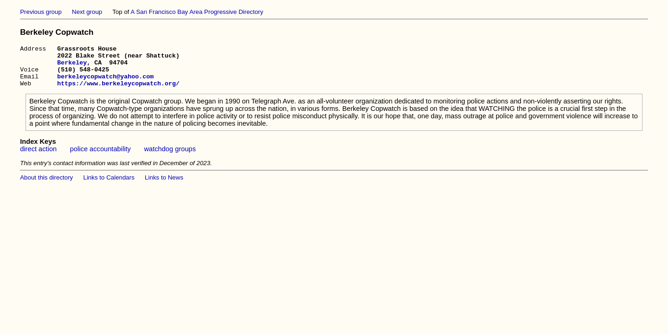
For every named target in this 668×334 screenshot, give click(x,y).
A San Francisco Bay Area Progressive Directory (197, 11)
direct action (38, 157)
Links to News (164, 185)
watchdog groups (170, 157)
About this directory (46, 185)
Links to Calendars (109, 185)
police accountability (100, 157)
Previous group (41, 11)
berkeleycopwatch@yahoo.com (105, 83)
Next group (87, 11)
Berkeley (72, 66)
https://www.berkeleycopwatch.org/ (118, 91)
